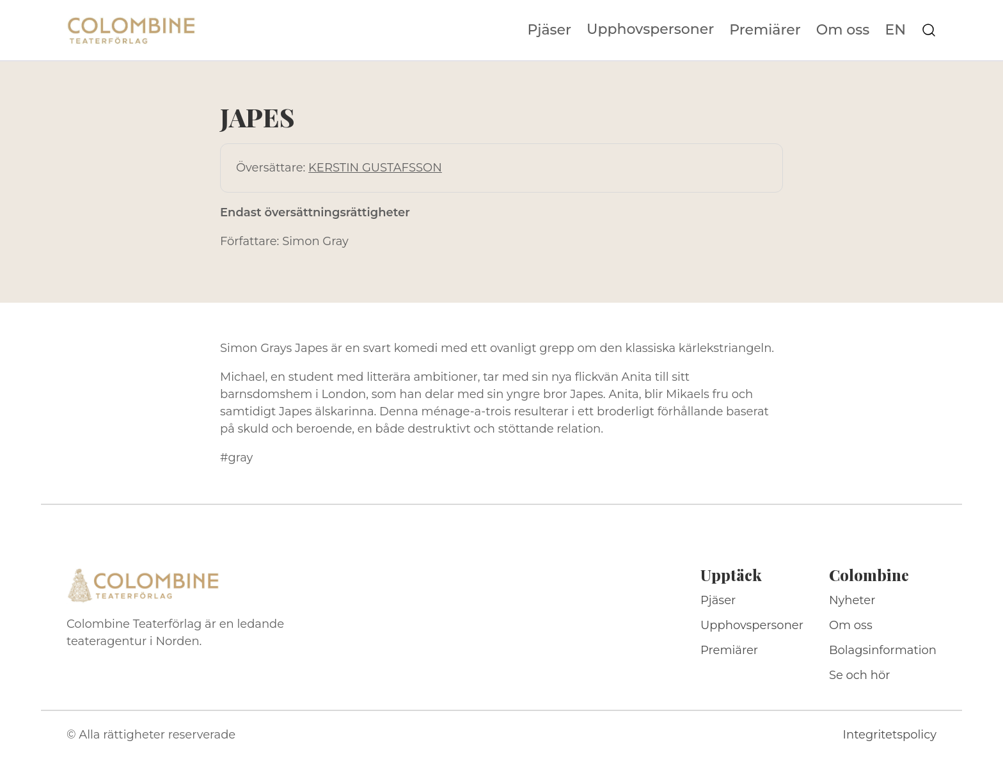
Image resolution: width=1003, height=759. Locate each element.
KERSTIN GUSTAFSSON (375, 168)
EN (895, 30)
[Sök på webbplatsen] (928, 30)
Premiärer (765, 30)
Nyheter (852, 600)
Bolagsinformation (882, 650)
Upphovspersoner (650, 29)
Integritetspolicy (889, 735)
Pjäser (550, 30)
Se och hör (859, 675)
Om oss (843, 30)
